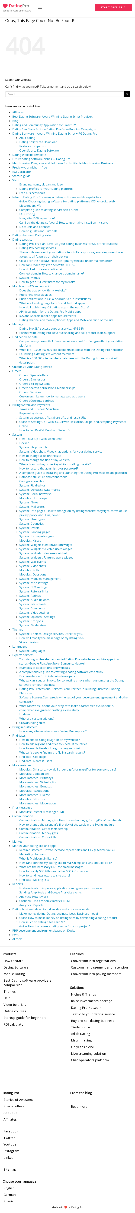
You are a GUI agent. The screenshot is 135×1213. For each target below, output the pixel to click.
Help (7, 998)
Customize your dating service (32, 367)
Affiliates (18, 112)
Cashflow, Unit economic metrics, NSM (44, 901)
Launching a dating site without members (46, 354)
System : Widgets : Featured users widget (46, 557)
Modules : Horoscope (33, 498)
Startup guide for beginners (25, 1018)
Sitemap (10, 1169)
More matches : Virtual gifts (37, 782)
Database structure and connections (43, 477)
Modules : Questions (32, 574)
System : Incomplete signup (37, 536)
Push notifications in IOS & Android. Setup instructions (55, 299)
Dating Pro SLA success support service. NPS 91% (51, 328)
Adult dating (27, 138)
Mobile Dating (14, 974)
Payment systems (30, 413)
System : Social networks (35, 494)
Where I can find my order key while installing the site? (55, 464)
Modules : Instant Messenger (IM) (41, 812)
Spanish (9, 1201)
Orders (16, 371)
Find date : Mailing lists (34, 880)
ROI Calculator (21, 172)
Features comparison (33, 146)
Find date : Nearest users (35, 761)
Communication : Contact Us (37, 837)
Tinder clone (80, 1027)
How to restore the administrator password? (48, 468)
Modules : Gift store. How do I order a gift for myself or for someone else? (67, 769)
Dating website (22, 239)
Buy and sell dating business (92, 1021)
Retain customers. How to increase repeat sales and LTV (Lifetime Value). (67, 850)
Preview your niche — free (29, 167)
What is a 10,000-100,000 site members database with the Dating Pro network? (71, 350)
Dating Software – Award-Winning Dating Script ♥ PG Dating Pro (54, 133)
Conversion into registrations (93, 961)
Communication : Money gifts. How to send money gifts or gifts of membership (71, 820)
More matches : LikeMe (34, 795)
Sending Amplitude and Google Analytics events (50, 892)
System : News (28, 502)
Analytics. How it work (33, 897)
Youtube (10, 1144)
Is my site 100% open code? (37, 218)
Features (76, 954)
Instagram (11, 1151)
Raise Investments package (91, 1001)
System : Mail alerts (32, 507)
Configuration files (31, 481)
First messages (22, 808)
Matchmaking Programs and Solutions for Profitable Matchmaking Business (62, 163)
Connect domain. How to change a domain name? (51, 273)
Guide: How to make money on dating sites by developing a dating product (68, 918)
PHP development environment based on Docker (44, 930)
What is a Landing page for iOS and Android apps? (52, 303)
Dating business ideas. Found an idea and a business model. (51, 909)
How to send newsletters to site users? (44, 875)
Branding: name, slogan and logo (41, 184)
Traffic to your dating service (93, 1014)
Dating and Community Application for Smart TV (44, 125)
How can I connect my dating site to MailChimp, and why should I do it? (65, 863)
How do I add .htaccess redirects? (40, 269)
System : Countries (31, 524)
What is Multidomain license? (38, 858)
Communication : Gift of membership (43, 829)
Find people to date (25, 337)
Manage (17, 324)
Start (15, 180)
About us (10, 1113)
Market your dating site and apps (34, 846)
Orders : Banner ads (32, 379)
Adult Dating (80, 1034)
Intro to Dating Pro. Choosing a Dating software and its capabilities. (56, 197)
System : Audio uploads (34, 600)
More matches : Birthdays (36, 778)
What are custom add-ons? (36, 719)
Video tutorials (29, 642)
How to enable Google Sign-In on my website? (49, 740)
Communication (22, 816)
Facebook (11, 1131)
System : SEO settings (33, 587)
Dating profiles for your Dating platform (46, 189)
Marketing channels (32, 854)
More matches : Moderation (37, 803)
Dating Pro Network (86, 1007)
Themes (17, 629)
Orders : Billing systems (34, 384)
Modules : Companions (34, 774)
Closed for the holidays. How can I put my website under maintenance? (65, 261)
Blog (15, 121)
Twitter (9, 1138)
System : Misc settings (33, 583)
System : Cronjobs (31, 621)
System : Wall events (32, 562)
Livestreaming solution (88, 1053)
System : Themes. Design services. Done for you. (51, 634)
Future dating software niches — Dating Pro (41, 159)
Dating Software (16, 967)
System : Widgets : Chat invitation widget (45, 545)
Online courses (15, 1011)
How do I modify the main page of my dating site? (51, 638)
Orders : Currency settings (36, 401)
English (9, 1188)
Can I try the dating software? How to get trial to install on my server (64, 223)
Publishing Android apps (35, 295)
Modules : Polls (29, 570)
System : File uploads (32, 604)
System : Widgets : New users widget (43, 553)
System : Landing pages (34, 532)
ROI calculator (14, 1024)
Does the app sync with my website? (43, 290)
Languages (19, 646)
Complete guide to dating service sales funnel (49, 210)
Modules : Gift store (32, 799)
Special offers (14, 1106)
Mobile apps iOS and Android (31, 286)
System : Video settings (34, 613)
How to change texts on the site (40, 456)
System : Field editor (32, 485)
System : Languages (32, 651)
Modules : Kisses (30, 540)
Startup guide (21, 176)
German (10, 1195)
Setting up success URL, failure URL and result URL (52, 418)
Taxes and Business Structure (39, 409)
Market (17, 841)
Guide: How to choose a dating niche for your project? (54, 926)
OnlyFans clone (82, 1047)
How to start (13, 961)
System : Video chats (32, 566)
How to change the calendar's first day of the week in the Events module (66, 825)
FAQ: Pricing (27, 214)
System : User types (32, 519)
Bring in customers (24, 727)
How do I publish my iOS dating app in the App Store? (54, 307)
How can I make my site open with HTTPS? (47, 265)
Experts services (23, 655)
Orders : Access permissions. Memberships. (47, 388)
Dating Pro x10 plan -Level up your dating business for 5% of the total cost (68, 244)
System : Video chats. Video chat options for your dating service (60, 451)
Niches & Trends (83, 994)
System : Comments (32, 608)
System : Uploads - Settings (37, 617)
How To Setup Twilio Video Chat (40, 439)
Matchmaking (81, 1040)
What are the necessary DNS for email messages (51, 867)
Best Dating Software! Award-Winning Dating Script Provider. (52, 117)
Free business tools (32, 193)
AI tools (17, 939)
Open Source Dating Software (39, 150)
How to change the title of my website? (44, 460)
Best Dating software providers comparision (27, 982)
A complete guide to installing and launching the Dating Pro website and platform (73, 473)
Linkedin (10, 1157)
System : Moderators (33, 625)
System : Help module (33, 447)
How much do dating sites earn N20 (42, 922)
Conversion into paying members (96, 974)
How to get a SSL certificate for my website (47, 282)
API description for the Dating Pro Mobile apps (50, 312)
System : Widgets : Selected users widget (45, 549)
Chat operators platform (90, 1060)
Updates (24, 714)
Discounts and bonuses (34, 227)
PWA (15, 935)
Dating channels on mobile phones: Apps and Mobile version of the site (66, 320)
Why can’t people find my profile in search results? (52, 752)
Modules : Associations (34, 791)
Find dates (19, 735)
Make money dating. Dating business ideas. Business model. (58, 914)
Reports (17, 884)
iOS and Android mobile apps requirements (47, 316)
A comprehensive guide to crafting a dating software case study (61, 672)
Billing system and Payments (31, 405)
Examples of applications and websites (44, 668)
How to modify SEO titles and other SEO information (53, 871)
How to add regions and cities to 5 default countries (53, 744)
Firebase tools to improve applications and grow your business (60, 888)
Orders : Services (30, 392)
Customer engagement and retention (99, 967)
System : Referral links (33, 591)
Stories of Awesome (19, 1099)
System (17, 434)
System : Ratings (30, 596)
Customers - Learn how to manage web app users (52, 396)
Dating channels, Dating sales (32, 235)
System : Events (29, 528)
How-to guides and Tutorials (38, 231)
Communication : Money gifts (38, 833)
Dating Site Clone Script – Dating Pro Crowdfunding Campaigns (54, 129)
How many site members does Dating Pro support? (53, 731)
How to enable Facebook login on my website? (49, 748)
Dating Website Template (29, 155)
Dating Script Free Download (38, 142)
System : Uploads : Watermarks (39, 490)
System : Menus (29, 278)
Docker (24, 443)
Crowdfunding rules (32, 723)
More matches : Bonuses (35, 786)
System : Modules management (39, 579)
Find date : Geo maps (32, 757)
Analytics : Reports (31, 905)
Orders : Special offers (33, 375)
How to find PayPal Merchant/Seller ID (44, 430)
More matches (21, 765)
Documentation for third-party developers (47, 676)
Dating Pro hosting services (37, 248)
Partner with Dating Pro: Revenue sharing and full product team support (67, 333)
